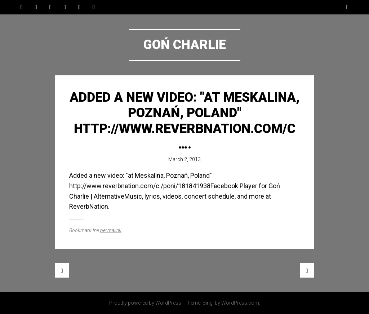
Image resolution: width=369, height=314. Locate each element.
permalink (110, 230)
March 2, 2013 (184, 159)
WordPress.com (240, 303)
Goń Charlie (184, 44)
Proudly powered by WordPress (145, 303)
